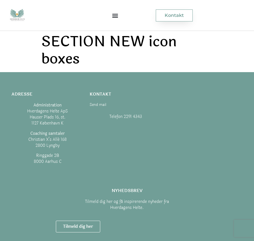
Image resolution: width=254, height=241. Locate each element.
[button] (115, 15)
